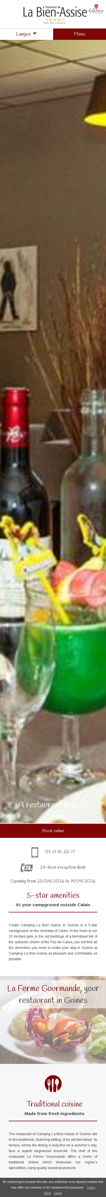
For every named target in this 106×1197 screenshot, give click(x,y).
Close (58, 1193)
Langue (23, 34)
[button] (79, 34)
